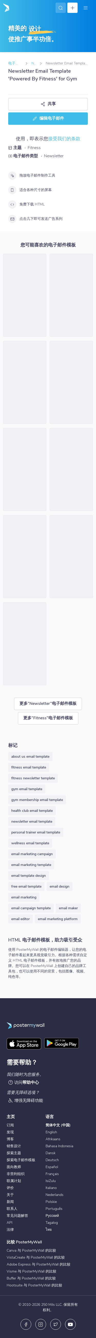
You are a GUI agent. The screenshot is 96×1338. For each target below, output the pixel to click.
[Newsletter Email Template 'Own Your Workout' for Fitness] (24, 469)
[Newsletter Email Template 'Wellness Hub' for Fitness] (71, 469)
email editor (20, 918)
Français (52, 1173)
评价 (10, 1187)
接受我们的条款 (64, 139)
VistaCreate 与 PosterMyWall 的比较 (36, 1257)
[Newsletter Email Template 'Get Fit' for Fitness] (24, 295)
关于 (10, 1194)
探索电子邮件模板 (21, 1160)
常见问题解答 (17, 1215)
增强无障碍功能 (25, 1100)
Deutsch (52, 1160)
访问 (23, 1082)
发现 (10, 1132)
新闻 (10, 1201)
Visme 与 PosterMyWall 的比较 (31, 1271)
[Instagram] (40, 1324)
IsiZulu (51, 1180)
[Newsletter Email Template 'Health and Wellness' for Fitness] (24, 382)
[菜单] (85, 8)
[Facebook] (25, 1324)
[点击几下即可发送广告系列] (12, 219)
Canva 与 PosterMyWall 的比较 (31, 1250)
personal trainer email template (35, 832)
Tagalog (52, 1222)
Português (54, 1208)
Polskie (51, 1201)
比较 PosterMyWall (24, 1242)
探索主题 (14, 1153)
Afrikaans (53, 1139)
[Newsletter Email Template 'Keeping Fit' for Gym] (24, 556)
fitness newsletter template (33, 778)
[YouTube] (70, 1324)
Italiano (51, 1187)
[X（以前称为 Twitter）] (55, 1324)
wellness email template (30, 843)
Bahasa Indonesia (59, 1146)
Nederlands (54, 1194)
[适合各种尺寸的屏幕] (12, 190)
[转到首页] (5, 8)
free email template (26, 886)
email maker (68, 908)
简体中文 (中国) (58, 1125)
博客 (10, 1139)
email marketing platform (58, 918)
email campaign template (31, 908)
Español (52, 1166)
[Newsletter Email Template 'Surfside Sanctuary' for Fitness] (24, 643)
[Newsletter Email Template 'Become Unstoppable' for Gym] (71, 295)
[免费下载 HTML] (12, 204)
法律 (10, 1229)
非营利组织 (16, 1173)
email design (59, 886)
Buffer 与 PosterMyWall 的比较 (31, 1278)
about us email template (30, 756)
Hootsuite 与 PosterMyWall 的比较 (34, 1285)
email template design (28, 875)
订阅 (10, 1125)
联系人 (12, 1208)
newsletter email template (31, 821)
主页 (11, 1117)
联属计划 (14, 1180)
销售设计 (14, 1146)
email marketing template (31, 864)
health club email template (32, 810)
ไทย (49, 1229)
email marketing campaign (32, 854)
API (9, 1222)
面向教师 (14, 1166)
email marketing (23, 897)
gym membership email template (37, 799)
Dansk (51, 1153)
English (51, 1132)
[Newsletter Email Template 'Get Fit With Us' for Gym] (71, 382)
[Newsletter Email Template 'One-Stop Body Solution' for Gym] (71, 556)
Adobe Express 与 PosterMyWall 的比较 (38, 1264)
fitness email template (28, 767)
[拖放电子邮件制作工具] (12, 175)
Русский (52, 1215)
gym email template (26, 789)
